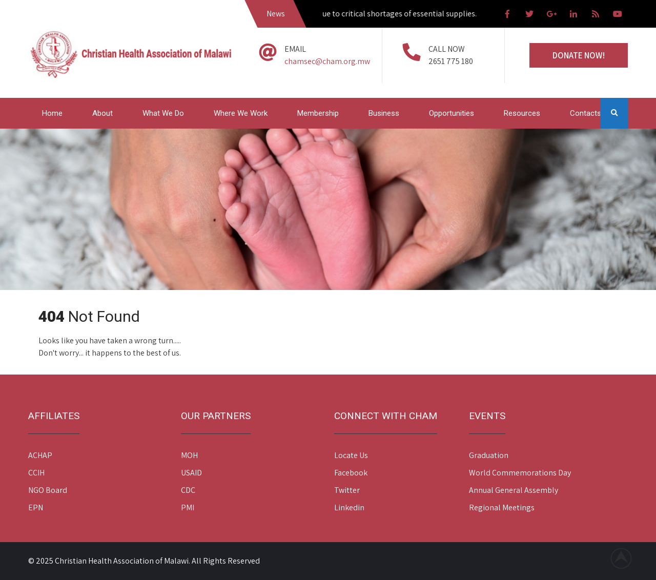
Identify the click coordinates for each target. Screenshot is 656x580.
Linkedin (349, 507)
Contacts (585, 113)
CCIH (36, 472)
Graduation (488, 455)
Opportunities (451, 113)
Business (383, 113)
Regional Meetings (502, 507)
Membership (318, 113)
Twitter (347, 490)
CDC (188, 490)
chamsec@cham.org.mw (327, 61)
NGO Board (47, 490)
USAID (191, 472)
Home (52, 113)
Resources (522, 113)
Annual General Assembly (513, 490)
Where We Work (241, 113)
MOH (189, 455)
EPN (35, 507)
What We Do (163, 113)
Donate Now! (578, 55)
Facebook (350, 472)
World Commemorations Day (520, 472)
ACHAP (40, 455)
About (102, 113)
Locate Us (351, 455)
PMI (187, 507)
